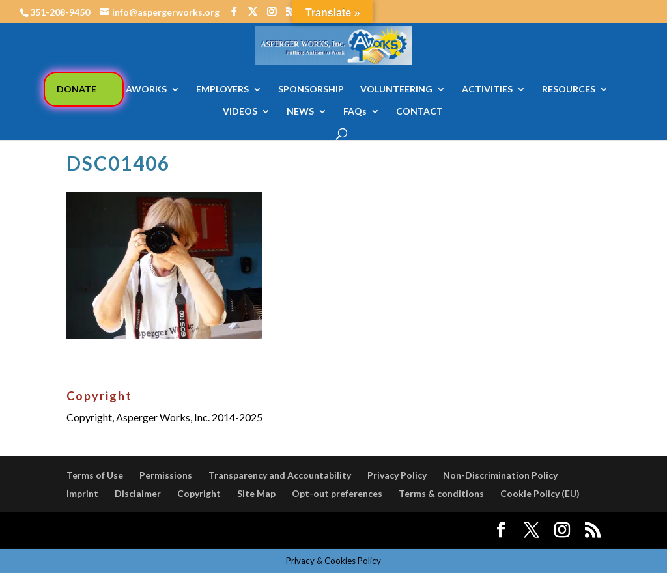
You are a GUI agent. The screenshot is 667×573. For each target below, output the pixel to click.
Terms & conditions (441, 493)
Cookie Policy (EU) (540, 493)
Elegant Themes (163, 530)
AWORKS (146, 89)
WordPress (293, 530)
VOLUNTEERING (396, 89)
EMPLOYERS (222, 89)
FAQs (355, 112)
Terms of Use (94, 475)
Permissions (165, 475)
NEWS (300, 112)
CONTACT (419, 112)
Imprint (82, 493)
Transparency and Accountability (279, 475)
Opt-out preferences (337, 493)
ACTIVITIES (487, 89)
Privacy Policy (397, 475)
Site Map (256, 493)
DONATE (76, 88)
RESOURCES (568, 89)
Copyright (199, 493)
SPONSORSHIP (311, 89)
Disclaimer (138, 493)
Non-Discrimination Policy (500, 475)
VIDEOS (240, 112)
